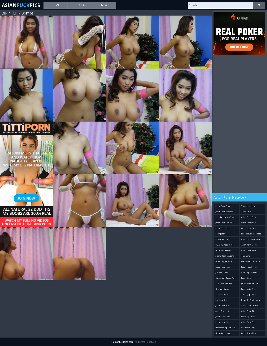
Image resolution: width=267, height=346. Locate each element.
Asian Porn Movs (248, 244)
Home (55, 5)
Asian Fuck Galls (248, 322)
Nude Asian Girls (223, 250)
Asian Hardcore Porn (250, 239)
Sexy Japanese (222, 233)
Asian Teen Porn (248, 250)
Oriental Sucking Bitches (223, 290)
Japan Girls (246, 278)
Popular (80, 5)
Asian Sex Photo (222, 311)
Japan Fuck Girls (248, 228)
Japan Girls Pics (222, 228)
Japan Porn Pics (222, 267)
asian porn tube (248, 222)
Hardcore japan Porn (225, 327)
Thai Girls (245, 255)
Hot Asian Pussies (223, 333)
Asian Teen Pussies (250, 305)
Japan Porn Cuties (223, 222)
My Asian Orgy (222, 300)
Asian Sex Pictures (223, 283)
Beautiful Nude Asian (250, 300)
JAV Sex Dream (222, 272)
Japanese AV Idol (223, 316)
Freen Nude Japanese (251, 233)
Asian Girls (246, 211)
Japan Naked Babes (250, 283)
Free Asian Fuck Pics (250, 261)
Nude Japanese (248, 316)
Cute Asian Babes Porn (225, 278)
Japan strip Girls (248, 289)
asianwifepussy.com (224, 255)
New (104, 5)
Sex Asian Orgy (248, 327)
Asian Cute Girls (248, 217)
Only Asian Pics (222, 239)
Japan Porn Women (224, 211)
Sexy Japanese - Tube (225, 217)
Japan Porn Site (222, 305)
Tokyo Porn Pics (248, 206)
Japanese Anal (221, 322)
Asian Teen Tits (248, 311)
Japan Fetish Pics (248, 267)
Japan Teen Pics (248, 333)
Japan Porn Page (222, 206)
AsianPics (21, 5)
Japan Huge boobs (223, 261)
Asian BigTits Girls (249, 272)
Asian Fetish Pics (222, 294)
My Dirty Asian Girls (224, 244)
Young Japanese (248, 294)
